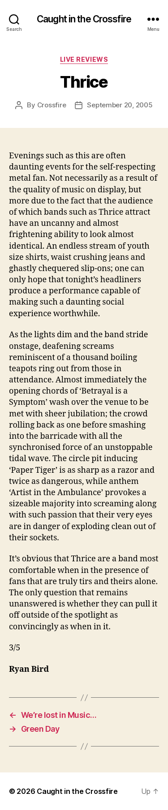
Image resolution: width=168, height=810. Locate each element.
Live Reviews (84, 59)
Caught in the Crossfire (84, 19)
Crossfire (51, 105)
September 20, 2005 (119, 105)
